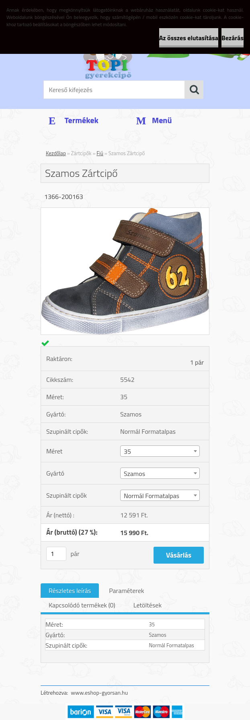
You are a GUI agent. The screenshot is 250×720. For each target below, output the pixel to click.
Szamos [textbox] (134, 473)
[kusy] (56, 554)
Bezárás (232, 38)
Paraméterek (126, 590)
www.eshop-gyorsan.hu (99, 692)
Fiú (99, 153)
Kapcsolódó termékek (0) (82, 605)
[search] (194, 89)
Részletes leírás (70, 590)
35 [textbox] (127, 451)
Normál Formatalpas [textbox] (151, 496)
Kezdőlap (56, 153)
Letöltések (147, 605)
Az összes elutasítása (188, 38)
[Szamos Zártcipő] (125, 211)
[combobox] (160, 451)
